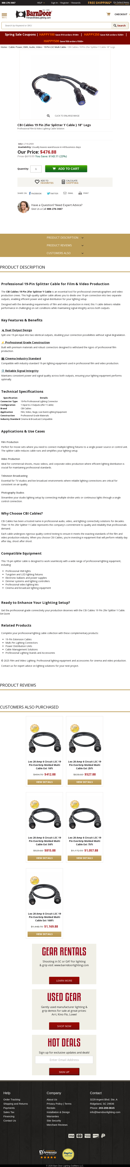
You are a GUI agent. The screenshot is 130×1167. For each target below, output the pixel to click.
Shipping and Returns (15, 1103)
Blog (49, 1137)
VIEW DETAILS (44, 782)
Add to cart (68, 168)
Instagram (57, 1137)
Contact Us (9, 1120)
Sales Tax (8, 1112)
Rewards (76, 2)
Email (70, 193)
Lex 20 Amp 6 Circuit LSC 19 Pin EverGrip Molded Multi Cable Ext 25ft (84, 765)
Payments (9, 1107)
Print (86, 193)
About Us (52, 1099)
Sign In (54, 2)
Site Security (54, 1120)
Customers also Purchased (59, 254)
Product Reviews (59, 245)
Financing (8, 1116)
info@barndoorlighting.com (105, 1112)
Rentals (51, 1107)
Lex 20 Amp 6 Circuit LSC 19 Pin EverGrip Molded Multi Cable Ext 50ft (44, 841)
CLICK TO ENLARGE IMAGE (67, 115)
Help (39, 2)
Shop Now (64, 1026)
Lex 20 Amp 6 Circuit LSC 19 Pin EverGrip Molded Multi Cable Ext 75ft (84, 841)
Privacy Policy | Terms (59, 1103)
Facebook (32, 1137)
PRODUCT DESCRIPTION (62, 237)
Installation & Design (58, 1112)
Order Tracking (11, 1099)
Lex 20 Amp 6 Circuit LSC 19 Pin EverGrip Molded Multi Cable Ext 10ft (44, 765)
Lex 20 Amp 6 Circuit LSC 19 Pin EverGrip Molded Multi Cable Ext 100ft (44, 917)
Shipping (72, 182)
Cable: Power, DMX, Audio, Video (25, 47)
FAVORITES (47, 182)
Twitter (40, 1137)
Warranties (53, 1116)
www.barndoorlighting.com (71, 965)
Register (64, 2)
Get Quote (5, 613)
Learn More (64, 980)
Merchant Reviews (57, 1124)
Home (4, 47)
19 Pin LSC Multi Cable (55, 47)
